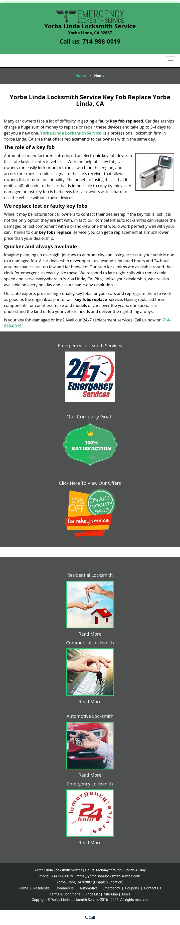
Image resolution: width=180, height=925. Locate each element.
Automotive (89, 888)
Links (126, 894)
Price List (92, 894)
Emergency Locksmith (90, 784)
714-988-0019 (101, 41)
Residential (42, 888)
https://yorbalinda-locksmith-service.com (108, 876)
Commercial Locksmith (90, 643)
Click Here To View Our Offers (90, 483)
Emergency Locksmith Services (90, 345)
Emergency (111, 888)
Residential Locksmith (90, 575)
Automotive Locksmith (90, 716)
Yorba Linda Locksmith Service (70, 133)
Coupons (132, 888)
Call (90, 917)
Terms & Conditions (65, 894)
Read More (90, 634)
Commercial (65, 888)
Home (80, 75)
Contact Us (152, 888)
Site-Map (111, 894)
